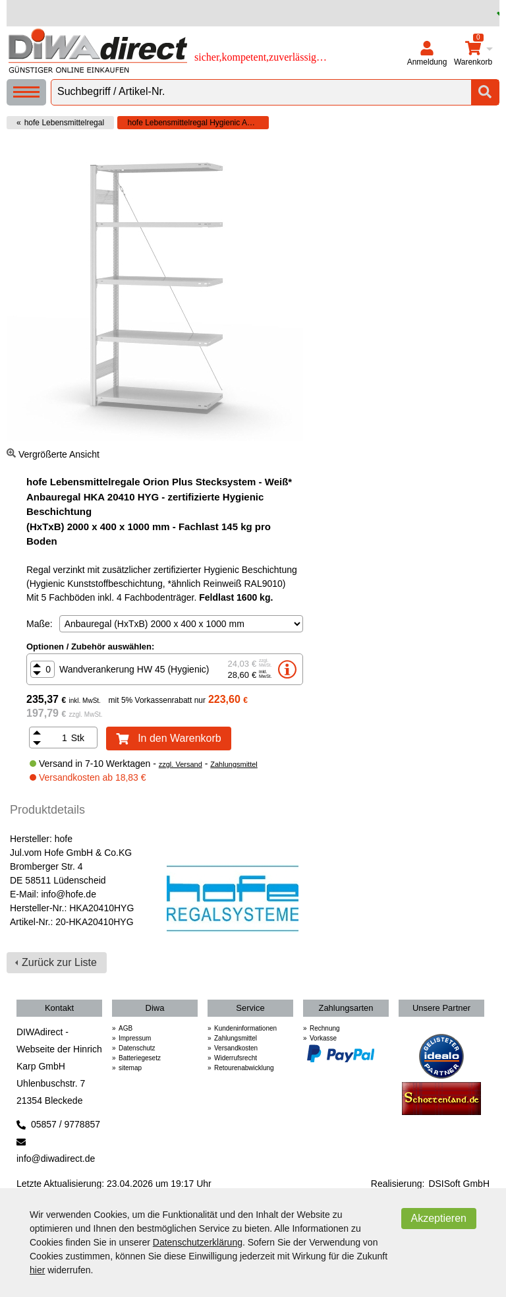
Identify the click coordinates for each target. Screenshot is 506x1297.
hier (37, 1270)
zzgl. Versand (180, 764)
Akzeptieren (439, 1218)
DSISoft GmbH (459, 1183)
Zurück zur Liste (59, 962)
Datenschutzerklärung (197, 1242)
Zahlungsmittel (234, 764)
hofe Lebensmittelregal (64, 122)
